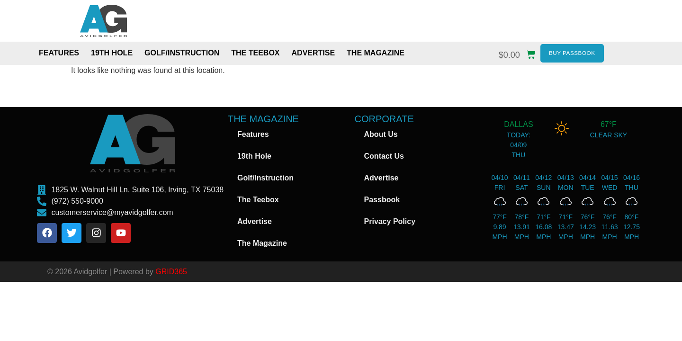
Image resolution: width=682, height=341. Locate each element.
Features (59, 54)
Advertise (313, 54)
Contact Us (384, 158)
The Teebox (255, 54)
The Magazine (375, 54)
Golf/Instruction (181, 54)
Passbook (382, 202)
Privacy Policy (390, 224)
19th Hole (112, 54)
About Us (381, 137)
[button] (519, 53)
